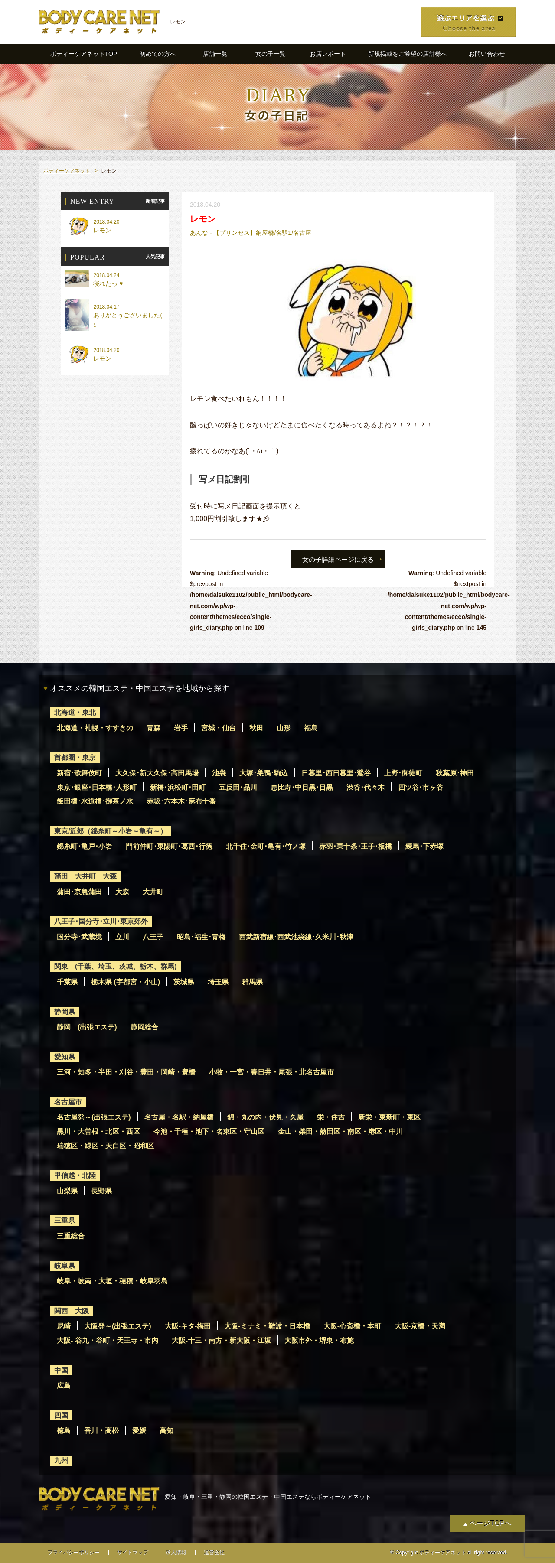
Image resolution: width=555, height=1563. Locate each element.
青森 (153, 728)
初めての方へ (158, 53)
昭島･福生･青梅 (201, 937)
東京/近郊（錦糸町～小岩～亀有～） (110, 831)
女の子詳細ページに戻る (338, 559)
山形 (284, 728)
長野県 (101, 1191)
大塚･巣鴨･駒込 (263, 773)
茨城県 (183, 982)
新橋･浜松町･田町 (178, 787)
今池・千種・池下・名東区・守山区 (208, 1131)
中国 (61, 1370)
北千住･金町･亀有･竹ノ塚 (266, 846)
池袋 (219, 773)
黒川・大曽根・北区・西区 (98, 1131)
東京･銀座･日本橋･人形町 (97, 787)
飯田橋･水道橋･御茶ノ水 (95, 801)
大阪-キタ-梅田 (188, 1326)
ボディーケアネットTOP (84, 53)
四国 (61, 1415)
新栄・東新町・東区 (389, 1117)
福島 (311, 728)
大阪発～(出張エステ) (117, 1326)
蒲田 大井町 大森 (85, 876)
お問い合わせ (487, 53)
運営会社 (214, 1553)
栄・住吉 (331, 1117)
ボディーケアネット (66, 171)
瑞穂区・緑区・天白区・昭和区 (105, 1145)
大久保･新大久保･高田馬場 (157, 773)
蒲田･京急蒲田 (79, 891)
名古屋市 (68, 1102)
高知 (166, 1430)
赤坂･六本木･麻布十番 (181, 801)
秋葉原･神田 (455, 773)
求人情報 (176, 1553)
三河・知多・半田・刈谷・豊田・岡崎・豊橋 (126, 1072)
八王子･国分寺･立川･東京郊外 (101, 921)
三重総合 (71, 1236)
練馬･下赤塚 (424, 846)
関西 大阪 (71, 1311)
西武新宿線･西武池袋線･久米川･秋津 (296, 937)
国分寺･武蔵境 (79, 937)
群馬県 (252, 982)
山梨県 (67, 1191)
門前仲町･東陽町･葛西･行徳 (169, 846)
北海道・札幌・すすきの (95, 728)
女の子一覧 (270, 53)
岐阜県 (64, 1266)
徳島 (64, 1430)
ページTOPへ (491, 1523)
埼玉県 (218, 982)
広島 (64, 1385)
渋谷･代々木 (365, 787)
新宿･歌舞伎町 (79, 773)
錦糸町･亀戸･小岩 (84, 846)
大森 (122, 891)
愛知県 (64, 1057)
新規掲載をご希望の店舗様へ (407, 53)
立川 (122, 937)
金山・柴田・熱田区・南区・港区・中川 (340, 1131)
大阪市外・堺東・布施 (319, 1340)
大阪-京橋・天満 (420, 1326)
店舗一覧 (215, 53)
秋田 (256, 728)
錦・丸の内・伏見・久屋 (265, 1117)
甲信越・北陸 (75, 1175)
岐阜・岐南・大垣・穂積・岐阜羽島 (112, 1281)
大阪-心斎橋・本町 (352, 1326)
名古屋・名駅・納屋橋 (179, 1117)
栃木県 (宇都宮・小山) (125, 982)
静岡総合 (144, 1027)
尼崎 (64, 1326)
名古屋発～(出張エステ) (94, 1117)
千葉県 (67, 982)
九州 (61, 1460)
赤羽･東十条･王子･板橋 (355, 846)
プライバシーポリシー (74, 1553)
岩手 (181, 728)
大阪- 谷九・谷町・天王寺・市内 (107, 1340)
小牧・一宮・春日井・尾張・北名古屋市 (271, 1072)
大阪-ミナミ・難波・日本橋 (267, 1326)
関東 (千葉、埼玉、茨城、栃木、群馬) (115, 966)
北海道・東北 (75, 712)
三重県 (64, 1220)
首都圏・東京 (75, 757)
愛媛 (139, 1430)
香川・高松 (101, 1430)
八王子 (153, 937)
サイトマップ (132, 1553)
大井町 (153, 891)
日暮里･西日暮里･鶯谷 (336, 773)
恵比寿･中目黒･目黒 (302, 787)
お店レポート (328, 53)
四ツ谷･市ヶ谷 (420, 787)
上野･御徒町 (403, 773)
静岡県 (64, 1012)
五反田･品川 (238, 787)
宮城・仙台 (218, 728)
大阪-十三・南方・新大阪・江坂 (221, 1340)
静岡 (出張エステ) (87, 1027)
